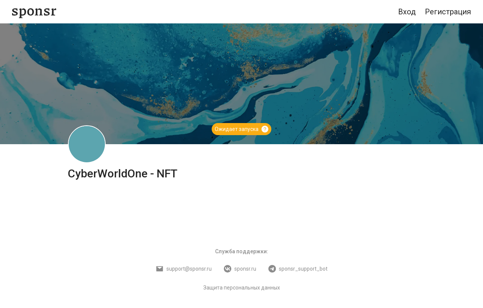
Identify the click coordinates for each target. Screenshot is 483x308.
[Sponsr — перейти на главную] (34, 12)
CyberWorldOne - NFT (122, 173)
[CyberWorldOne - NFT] (87, 144)
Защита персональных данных (241, 288)
